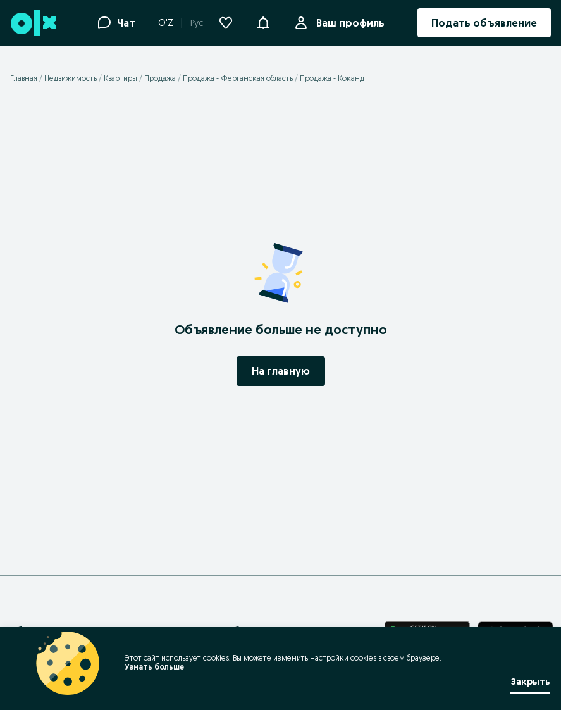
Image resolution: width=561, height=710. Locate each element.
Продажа (160, 78)
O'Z (165, 22)
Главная (23, 78)
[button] (263, 21)
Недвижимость (70, 78)
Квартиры (120, 78)
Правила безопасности (247, 631)
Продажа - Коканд (332, 78)
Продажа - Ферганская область (238, 78)
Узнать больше (148, 666)
